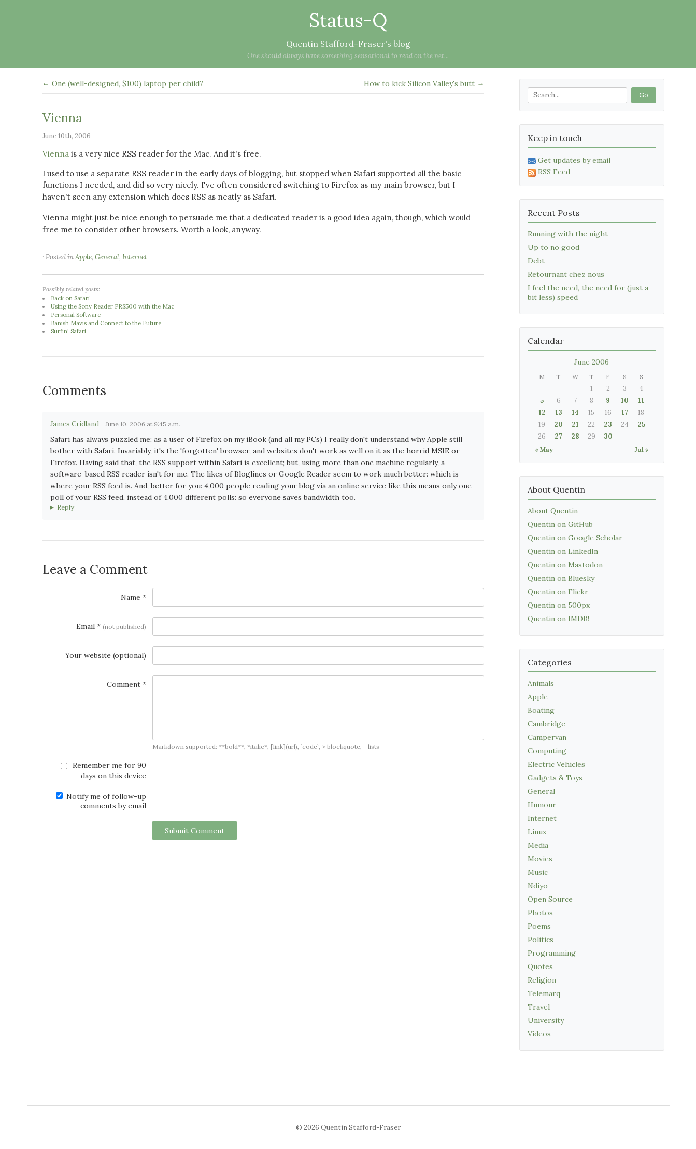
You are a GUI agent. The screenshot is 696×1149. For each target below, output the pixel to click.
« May (544, 449)
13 (558, 412)
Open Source (550, 899)
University (546, 1020)
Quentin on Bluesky (561, 578)
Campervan (547, 737)
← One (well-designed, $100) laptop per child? (122, 83)
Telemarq (544, 993)
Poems (539, 926)
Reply (65, 507)
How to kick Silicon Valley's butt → (424, 83)
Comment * (126, 684)
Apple (83, 257)
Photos (540, 912)
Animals (541, 683)
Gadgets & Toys (555, 777)
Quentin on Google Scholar (575, 537)
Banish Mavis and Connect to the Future (106, 323)
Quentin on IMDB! (558, 618)
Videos (539, 1034)
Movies (540, 858)
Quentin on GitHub (560, 524)
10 (625, 400)
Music (538, 872)
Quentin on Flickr (558, 591)
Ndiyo (538, 885)
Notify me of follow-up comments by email (101, 801)
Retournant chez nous (566, 274)
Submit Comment (194, 830)
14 (575, 412)
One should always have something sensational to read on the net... (348, 55)
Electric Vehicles (556, 764)
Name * (133, 597)
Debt (536, 260)
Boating (541, 710)
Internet (134, 257)
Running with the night (568, 234)
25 (641, 424)
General (107, 257)
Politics (540, 939)
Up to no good (553, 247)
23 (608, 424)
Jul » (641, 449)
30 (608, 436)
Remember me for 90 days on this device (103, 770)
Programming (552, 953)
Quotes (540, 966)
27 (558, 436)
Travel (539, 1007)
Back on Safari (70, 298)
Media (538, 845)
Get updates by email (569, 160)
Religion (542, 980)
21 (575, 424)
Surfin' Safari (68, 331)
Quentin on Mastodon (565, 564)
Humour (542, 804)
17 (624, 412)
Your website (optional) (105, 655)
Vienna (62, 118)
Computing (547, 750)
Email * (111, 626)
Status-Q (348, 20)
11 (641, 400)
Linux (537, 831)
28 (575, 436)
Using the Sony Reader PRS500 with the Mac (112, 306)
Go (643, 95)
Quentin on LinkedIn (563, 551)
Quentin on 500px (559, 605)
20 (558, 424)
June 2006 (591, 362)
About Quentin (553, 510)
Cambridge (546, 723)
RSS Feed (549, 171)
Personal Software (76, 314)
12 (542, 412)
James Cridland (74, 423)
